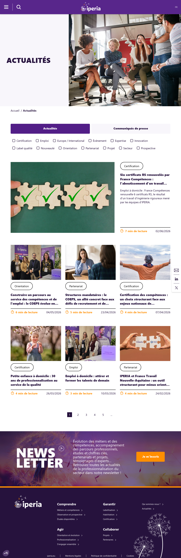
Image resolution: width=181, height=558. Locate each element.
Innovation (141, 140)
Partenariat (92, 148)
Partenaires (108, 539)
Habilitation (108, 514)
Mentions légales (73, 555)
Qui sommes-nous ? (151, 504)
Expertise (120, 140)
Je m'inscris (150, 456)
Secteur (128, 148)
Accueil (15, 110)
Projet (111, 148)
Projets (106, 535)
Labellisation (109, 510)
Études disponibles (66, 519)
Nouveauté (47, 148)
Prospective (148, 148)
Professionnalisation (66, 539)
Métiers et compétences (68, 510)
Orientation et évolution (68, 535)
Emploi (44, 140)
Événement (99, 140)
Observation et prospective (69, 514)
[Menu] (6, 7)
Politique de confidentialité (104, 555)
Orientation (70, 148)
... (111, 415)
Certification (24, 140)
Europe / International (70, 140)
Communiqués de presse (131, 128)
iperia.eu (51, 555)
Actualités (50, 128)
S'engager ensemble (66, 544)
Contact (176, 270)
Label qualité (24, 148)
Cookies (130, 555)
